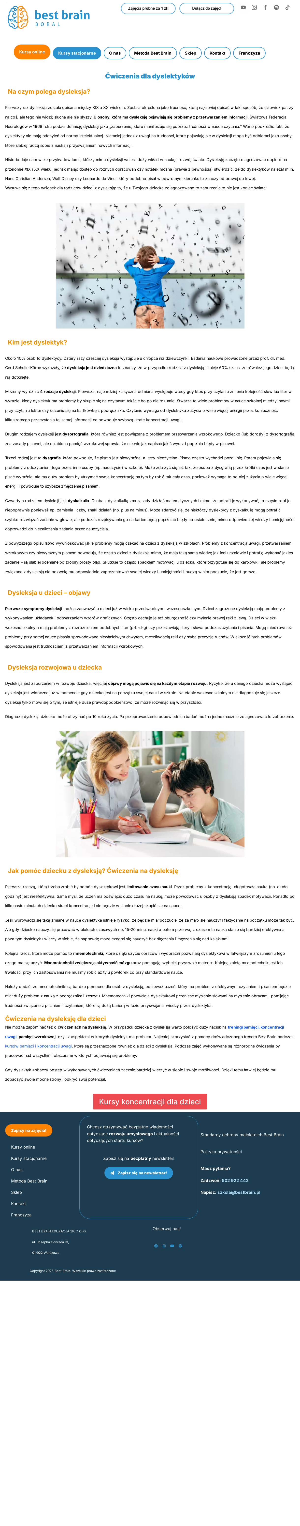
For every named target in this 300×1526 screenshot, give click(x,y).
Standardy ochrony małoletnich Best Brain (242, 1134)
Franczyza (249, 53)
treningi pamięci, (243, 1027)
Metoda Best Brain (152, 53)
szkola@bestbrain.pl (238, 1192)
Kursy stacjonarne (77, 53)
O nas (115, 53)
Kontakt (217, 53)
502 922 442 (235, 1180)
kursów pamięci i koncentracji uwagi (38, 1046)
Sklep (190, 53)
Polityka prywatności (221, 1151)
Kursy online (32, 51)
